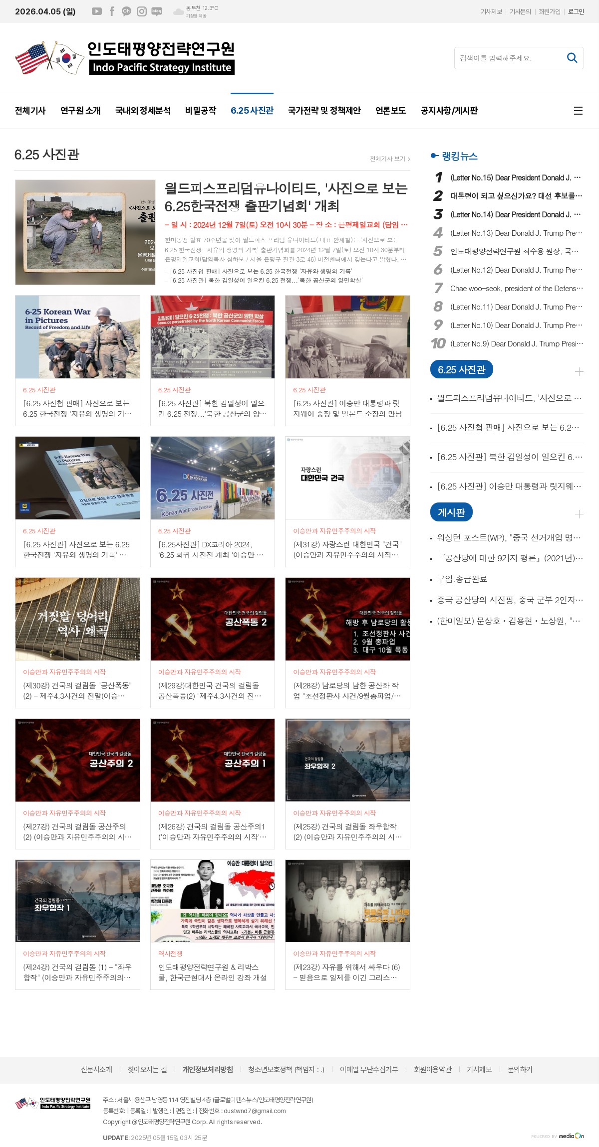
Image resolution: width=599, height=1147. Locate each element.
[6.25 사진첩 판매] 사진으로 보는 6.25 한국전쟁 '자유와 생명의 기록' (261, 271)
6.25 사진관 (461, 369)
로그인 (576, 11)
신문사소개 (96, 1069)
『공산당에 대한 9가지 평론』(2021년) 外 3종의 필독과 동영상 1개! (510, 558)
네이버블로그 (156, 11)
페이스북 (111, 11)
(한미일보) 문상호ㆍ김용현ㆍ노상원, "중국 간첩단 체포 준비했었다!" (510, 621)
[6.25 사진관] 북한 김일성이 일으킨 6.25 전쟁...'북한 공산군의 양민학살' (266, 280)
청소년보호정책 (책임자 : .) (286, 1069)
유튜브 (96, 11)
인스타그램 (141, 11)
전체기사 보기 (387, 159)
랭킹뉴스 (459, 156)
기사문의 (520, 11)
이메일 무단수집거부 (369, 1069)
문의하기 (520, 1069)
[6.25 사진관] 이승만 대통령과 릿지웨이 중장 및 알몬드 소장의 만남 (510, 486)
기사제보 (491, 11)
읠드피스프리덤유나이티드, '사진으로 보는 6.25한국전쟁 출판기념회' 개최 (510, 398)
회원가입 (549, 11)
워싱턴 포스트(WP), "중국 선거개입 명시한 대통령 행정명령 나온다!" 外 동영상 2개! (510, 537)
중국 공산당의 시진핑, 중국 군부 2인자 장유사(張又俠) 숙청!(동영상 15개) (510, 600)
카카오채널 (126, 11)
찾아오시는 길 (147, 1069)
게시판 (451, 512)
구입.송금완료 (462, 579)
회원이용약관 (432, 1069)
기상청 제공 (196, 15)
